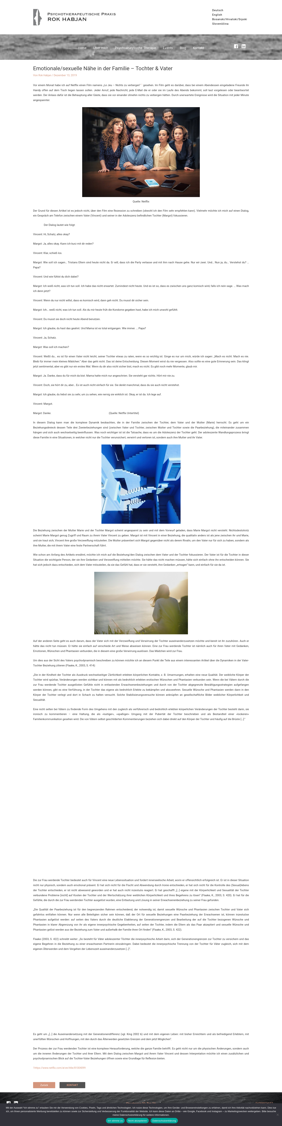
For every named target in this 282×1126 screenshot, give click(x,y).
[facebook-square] (237, 46)
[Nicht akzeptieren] (277, 1114)
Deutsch (217, 10)
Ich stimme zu (115, 1120)
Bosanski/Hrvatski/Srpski (229, 19)
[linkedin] (244, 46)
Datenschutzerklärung (164, 1120)
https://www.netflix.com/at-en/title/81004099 (62, 1067)
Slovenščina (220, 23)
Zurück (44, 1085)
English (217, 14)
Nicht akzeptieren (137, 1120)
